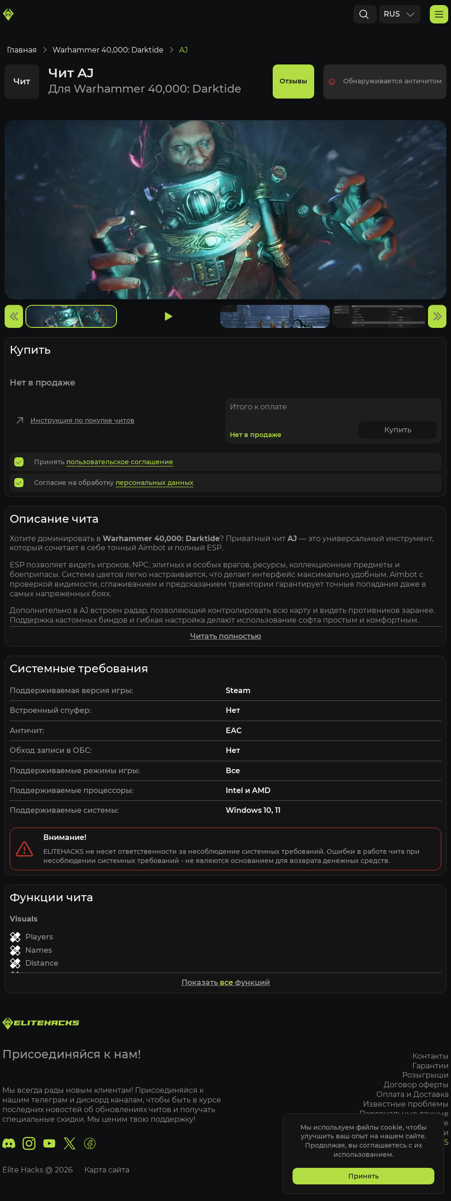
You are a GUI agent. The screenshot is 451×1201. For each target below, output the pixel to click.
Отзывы (293, 86)
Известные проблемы (406, 1104)
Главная (22, 55)
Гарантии (430, 1065)
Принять (363, 1176)
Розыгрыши (425, 1075)
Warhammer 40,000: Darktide (108, 55)
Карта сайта (106, 1170)
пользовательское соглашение (119, 467)
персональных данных (154, 488)
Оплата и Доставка (412, 1094)
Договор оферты (416, 1085)
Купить (397, 435)
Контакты (430, 1056)
